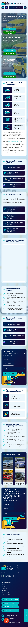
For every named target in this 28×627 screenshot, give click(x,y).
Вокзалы (19, 574)
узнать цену (9, 373)
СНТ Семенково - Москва (14, 141)
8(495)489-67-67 (22, 3)
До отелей (4, 590)
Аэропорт (19, 572)
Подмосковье (20, 568)
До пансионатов (6, 582)
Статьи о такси (6, 594)
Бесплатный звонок (10, 32)
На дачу (4, 584)
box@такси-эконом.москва (12, 622)
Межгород (20, 570)
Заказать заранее (22, 578)
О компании (20, 566)
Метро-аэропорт (6, 592)
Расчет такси (20, 576)
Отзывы (4, 586)
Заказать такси (9, 29)
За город (4, 588)
